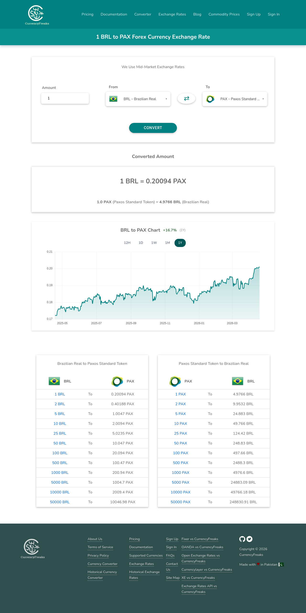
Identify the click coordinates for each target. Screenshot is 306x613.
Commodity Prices (224, 14)
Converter (142, 14)
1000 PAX (180, 472)
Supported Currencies (146, 555)
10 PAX (180, 423)
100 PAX (180, 453)
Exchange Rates (172, 14)
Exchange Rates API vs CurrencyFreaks (199, 589)
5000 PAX (180, 482)
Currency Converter (102, 563)
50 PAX (180, 443)
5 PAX (180, 413)
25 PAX (180, 433)
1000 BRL (60, 472)
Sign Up (254, 14)
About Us (94, 538)
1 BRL (60, 394)
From (113, 87)
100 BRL (59, 453)
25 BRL (59, 433)
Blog (197, 14)
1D (141, 243)
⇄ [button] (186, 98)
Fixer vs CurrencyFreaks (200, 538)
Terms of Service (100, 547)
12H (127, 243)
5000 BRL (60, 482)
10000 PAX (181, 492)
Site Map (173, 577)
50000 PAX (181, 502)
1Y (180, 243)
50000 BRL (60, 502)
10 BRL (59, 423)
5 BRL (60, 413)
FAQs (170, 555)
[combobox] (138, 99)
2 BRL (60, 404)
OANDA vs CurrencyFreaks (202, 547)
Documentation (114, 14)
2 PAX (180, 404)
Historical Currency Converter (102, 574)
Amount (49, 87)
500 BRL (59, 462)
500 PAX (180, 462)
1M (167, 243)
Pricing (87, 14)
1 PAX (180, 394)
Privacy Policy (98, 555)
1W (154, 243)
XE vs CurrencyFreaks (198, 577)
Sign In (274, 14)
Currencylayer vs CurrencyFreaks (207, 569)
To (208, 87)
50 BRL (59, 443)
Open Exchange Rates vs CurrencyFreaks (201, 558)
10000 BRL (60, 492)
